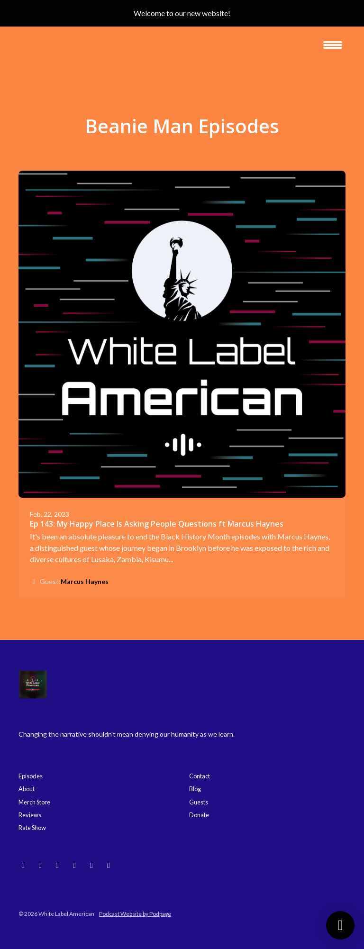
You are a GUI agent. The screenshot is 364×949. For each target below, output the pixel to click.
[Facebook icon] (91, 865)
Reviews (29, 815)
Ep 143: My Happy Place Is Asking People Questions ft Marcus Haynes (156, 524)
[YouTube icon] (57, 865)
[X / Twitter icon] (108, 865)
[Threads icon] (74, 865)
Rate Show (32, 827)
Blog (195, 789)
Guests (198, 802)
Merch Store (34, 802)
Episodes (30, 776)
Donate (199, 815)
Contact (199, 776)
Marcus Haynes (85, 581)
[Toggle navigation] (332, 48)
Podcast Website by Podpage (135, 913)
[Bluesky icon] (23, 865)
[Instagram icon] (40, 865)
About (26, 789)
